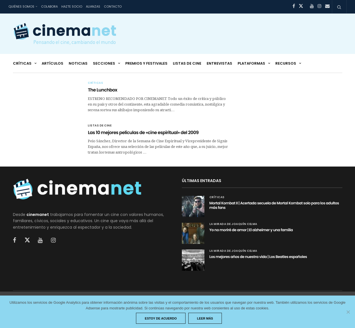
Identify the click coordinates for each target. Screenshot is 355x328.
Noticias (78, 63)
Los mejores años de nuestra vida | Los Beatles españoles (258, 256)
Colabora (49, 6)
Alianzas (93, 6)
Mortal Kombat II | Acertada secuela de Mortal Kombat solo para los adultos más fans (274, 205)
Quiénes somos (21, 6)
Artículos (52, 63)
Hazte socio (71, 6)
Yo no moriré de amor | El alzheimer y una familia (251, 230)
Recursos (285, 63)
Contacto (113, 6)
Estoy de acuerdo (161, 318)
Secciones (104, 63)
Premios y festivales (146, 63)
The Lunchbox (102, 90)
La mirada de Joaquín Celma (233, 224)
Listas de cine (187, 63)
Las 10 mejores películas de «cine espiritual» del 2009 (143, 132)
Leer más (205, 318)
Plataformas (251, 63)
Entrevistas (219, 63)
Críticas (22, 63)
